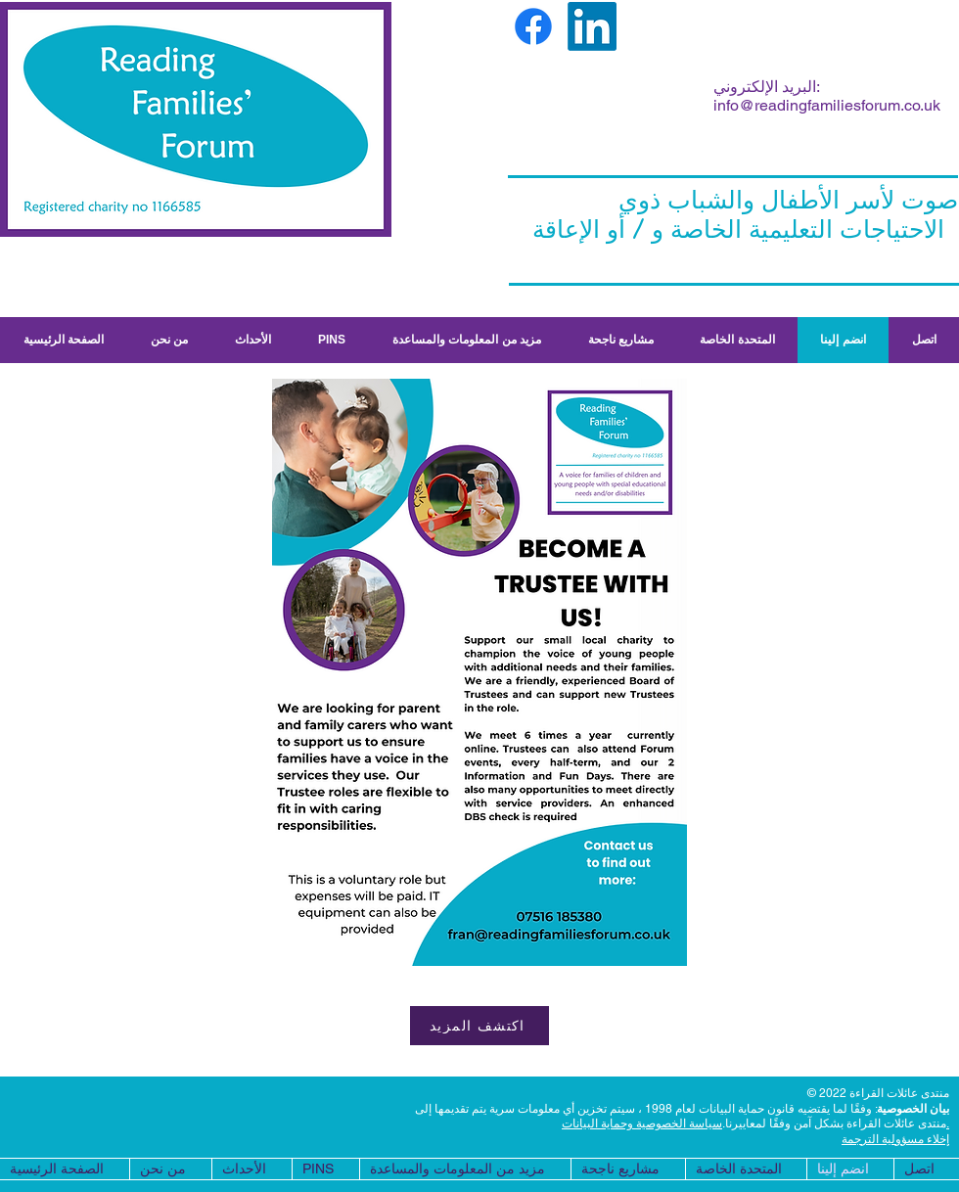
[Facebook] (533, 26)
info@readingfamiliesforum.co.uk (826, 105)
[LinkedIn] (592, 26)
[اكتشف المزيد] (479, 1025)
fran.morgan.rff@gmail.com (568, 133)
